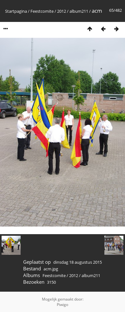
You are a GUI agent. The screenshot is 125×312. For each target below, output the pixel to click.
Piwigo (62, 304)
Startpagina (16, 11)
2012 (61, 11)
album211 (78, 11)
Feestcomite (42, 11)
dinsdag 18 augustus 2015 (77, 262)
